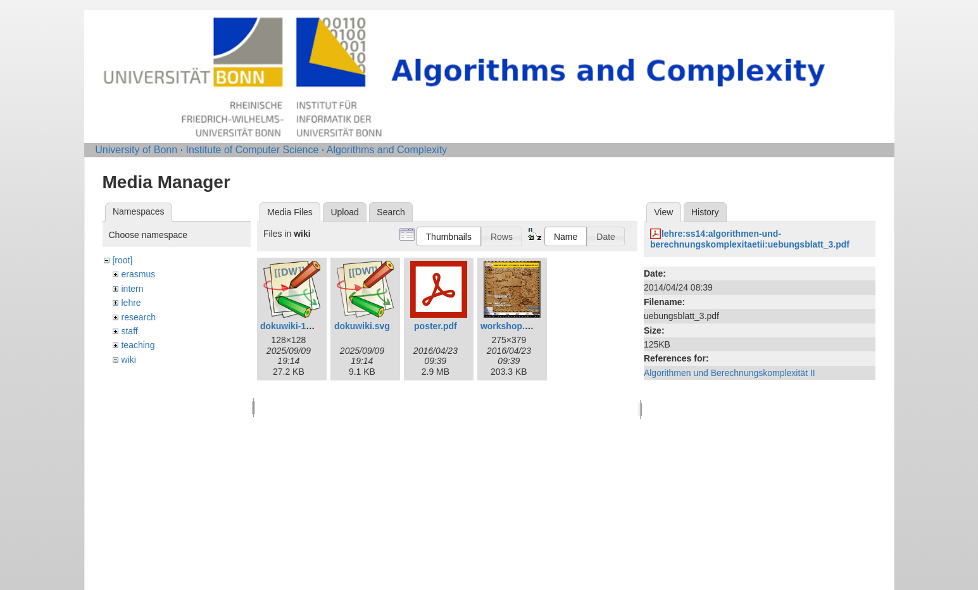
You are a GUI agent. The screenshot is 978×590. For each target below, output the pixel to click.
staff (129, 331)
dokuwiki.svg (362, 326)
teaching (137, 345)
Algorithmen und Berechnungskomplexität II (729, 373)
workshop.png (510, 326)
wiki (128, 360)
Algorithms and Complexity (387, 149)
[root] (122, 260)
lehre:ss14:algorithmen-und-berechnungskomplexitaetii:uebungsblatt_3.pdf (749, 239)
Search (390, 212)
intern (132, 289)
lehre (131, 303)
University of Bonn (136, 149)
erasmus (138, 274)
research (138, 317)
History (705, 212)
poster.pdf (435, 326)
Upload (344, 212)
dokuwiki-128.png (297, 326)
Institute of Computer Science (251, 149)
